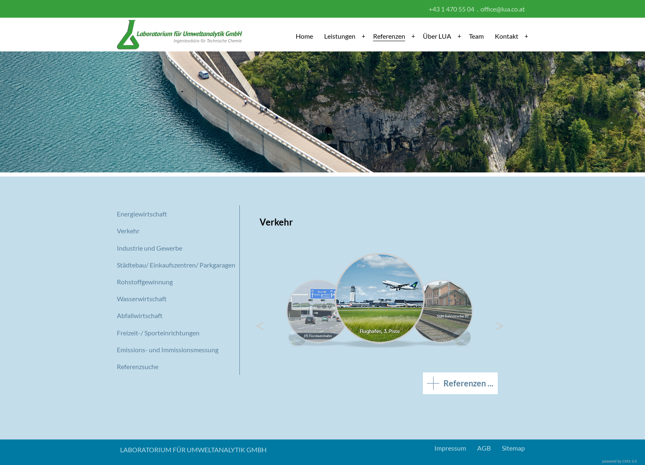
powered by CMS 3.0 (619, 461)
